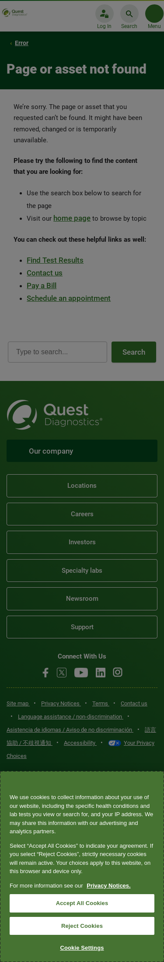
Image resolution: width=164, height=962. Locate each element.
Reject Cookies (82, 926)
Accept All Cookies (82, 903)
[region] (82, 866)
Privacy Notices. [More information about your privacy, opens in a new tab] (108, 885)
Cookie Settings (82, 947)
